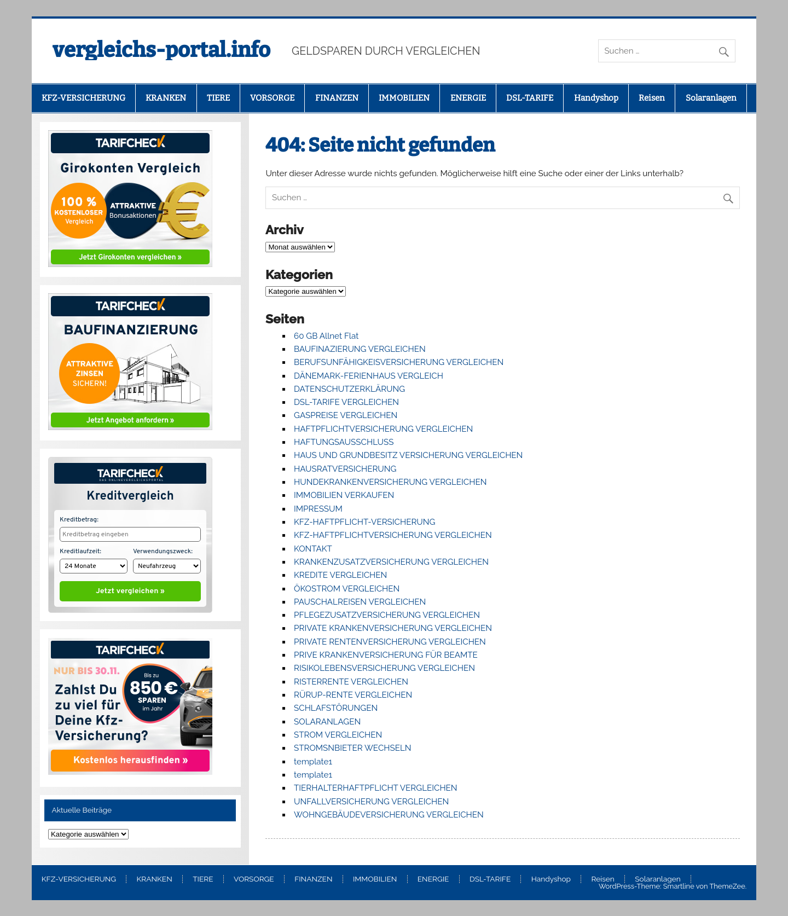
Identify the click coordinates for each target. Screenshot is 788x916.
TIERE (218, 98)
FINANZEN (336, 98)
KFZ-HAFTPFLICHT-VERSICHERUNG (364, 522)
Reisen (652, 98)
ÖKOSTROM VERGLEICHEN (346, 589)
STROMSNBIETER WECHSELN (353, 748)
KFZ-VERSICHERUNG (83, 98)
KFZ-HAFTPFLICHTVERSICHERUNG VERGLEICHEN (393, 535)
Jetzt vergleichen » (130, 588)
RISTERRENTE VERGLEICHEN (351, 682)
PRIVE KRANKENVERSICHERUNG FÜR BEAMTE (386, 655)
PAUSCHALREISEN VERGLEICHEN (360, 602)
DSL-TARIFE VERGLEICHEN (346, 402)
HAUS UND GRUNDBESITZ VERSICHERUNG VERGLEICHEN (408, 455)
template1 (313, 762)
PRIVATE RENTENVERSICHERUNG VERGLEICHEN (390, 642)
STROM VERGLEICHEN (338, 735)
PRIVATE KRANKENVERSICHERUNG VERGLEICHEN (393, 628)
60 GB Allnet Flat (326, 336)
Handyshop (596, 98)
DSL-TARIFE (529, 98)
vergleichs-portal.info (161, 49)
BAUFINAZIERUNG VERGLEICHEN (360, 349)
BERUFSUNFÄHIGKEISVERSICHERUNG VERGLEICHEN (398, 362)
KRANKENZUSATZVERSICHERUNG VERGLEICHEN (391, 562)
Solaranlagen (711, 98)
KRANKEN (166, 98)
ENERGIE (468, 98)
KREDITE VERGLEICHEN (340, 575)
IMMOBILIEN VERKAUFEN (344, 495)
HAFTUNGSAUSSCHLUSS (343, 442)
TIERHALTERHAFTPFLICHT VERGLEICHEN (375, 788)
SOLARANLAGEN (327, 722)
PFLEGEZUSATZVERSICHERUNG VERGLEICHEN (387, 615)
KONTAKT (313, 549)
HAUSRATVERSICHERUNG (345, 469)
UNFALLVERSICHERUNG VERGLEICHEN (371, 802)
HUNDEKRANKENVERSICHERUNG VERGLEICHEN (390, 482)
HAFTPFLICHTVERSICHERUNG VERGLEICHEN (383, 429)
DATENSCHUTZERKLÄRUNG (349, 389)
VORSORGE (272, 98)
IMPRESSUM (318, 509)
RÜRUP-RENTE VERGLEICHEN (353, 695)
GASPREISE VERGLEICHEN (345, 415)
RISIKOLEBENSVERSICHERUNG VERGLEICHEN (384, 668)
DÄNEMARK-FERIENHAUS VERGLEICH (368, 376)
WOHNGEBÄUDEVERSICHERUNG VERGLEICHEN (389, 815)
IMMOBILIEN (404, 98)
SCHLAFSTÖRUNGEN (336, 708)
